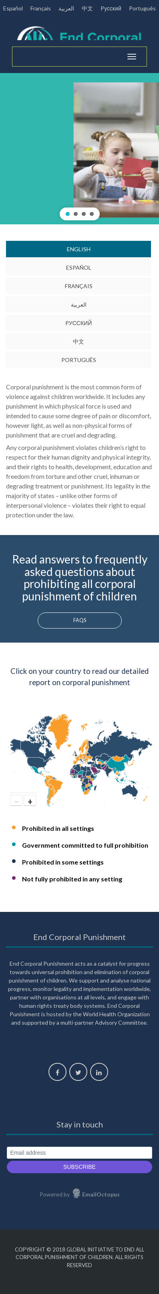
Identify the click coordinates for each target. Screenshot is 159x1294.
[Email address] (79, 1153)
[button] (79, 148)
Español (13, 8)
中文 (87, 8)
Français (40, 8)
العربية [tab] (79, 304)
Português (142, 8)
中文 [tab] (78, 341)
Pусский (111, 8)
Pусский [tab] (78, 322)
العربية (66, 8)
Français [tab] (79, 286)
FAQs (79, 620)
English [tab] (79, 249)
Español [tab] (78, 267)
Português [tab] (78, 359)
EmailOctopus (101, 1194)
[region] (79, 148)
